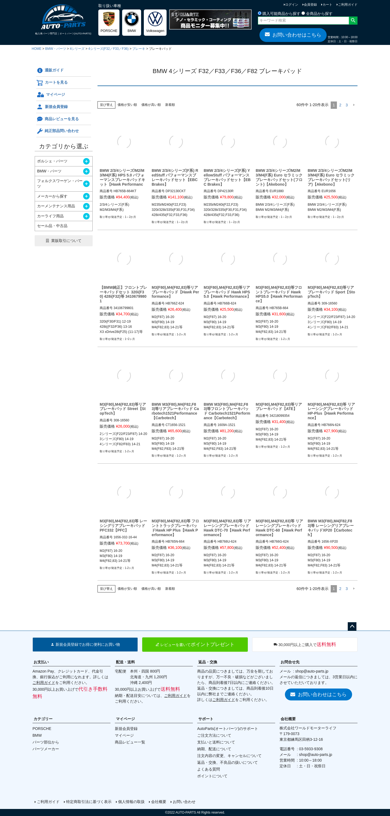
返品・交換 (207, 662)
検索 (353, 20)
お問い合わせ (184, 801)
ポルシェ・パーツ (52, 161)
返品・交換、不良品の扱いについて (227, 762)
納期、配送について (214, 749)
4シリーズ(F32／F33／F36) (108, 49)
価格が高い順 (151, 105)
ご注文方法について (214, 735)
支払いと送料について (216, 742)
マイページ (50, 94)
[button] (354, 105)
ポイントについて (212, 776)
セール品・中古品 (52, 226)
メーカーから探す (52, 196)
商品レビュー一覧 (130, 742)
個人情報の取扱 (131, 801)
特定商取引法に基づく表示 (89, 801)
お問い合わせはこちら (293, 35)
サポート (205, 719)
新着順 (170, 105)
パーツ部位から (45, 742)
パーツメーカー (45, 749)
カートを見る (52, 82)
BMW (37, 735)
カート (327, 4)
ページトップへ (352, 626)
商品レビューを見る (57, 119)
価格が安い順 (127, 105)
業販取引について (66, 240)
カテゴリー (43, 719)
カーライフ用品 (50, 216)
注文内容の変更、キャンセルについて (229, 755)
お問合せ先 (290, 662)
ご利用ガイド (348, 4)
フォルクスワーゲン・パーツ (60, 183)
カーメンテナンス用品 (56, 206)
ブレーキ (138, 49)
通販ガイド (50, 70)
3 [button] (347, 105)
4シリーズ (77, 49)
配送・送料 (125, 662)
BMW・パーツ (55, 49)
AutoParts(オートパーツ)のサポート (227, 728)
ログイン (291, 4)
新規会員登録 (52, 106)
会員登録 (310, 4)
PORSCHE (41, 728)
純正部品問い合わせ (57, 131)
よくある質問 (208, 769)
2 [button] (340, 105)
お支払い (41, 662)
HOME (36, 49)
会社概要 (288, 719)
